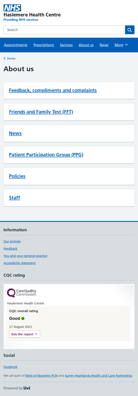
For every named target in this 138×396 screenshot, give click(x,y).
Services (66, 45)
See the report (22, 334)
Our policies (12, 241)
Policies (17, 176)
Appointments (15, 45)
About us (86, 45)
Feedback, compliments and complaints (53, 90)
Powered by (17, 388)
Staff (14, 197)
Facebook (11, 367)
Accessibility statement (19, 263)
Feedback (10, 249)
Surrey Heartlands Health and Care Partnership (98, 376)
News (104, 45)
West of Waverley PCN (41, 376)
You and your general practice (25, 256)
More (121, 44)
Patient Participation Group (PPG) (46, 155)
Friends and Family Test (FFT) (41, 112)
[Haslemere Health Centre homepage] (43, 13)
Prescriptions (44, 45)
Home (11, 58)
